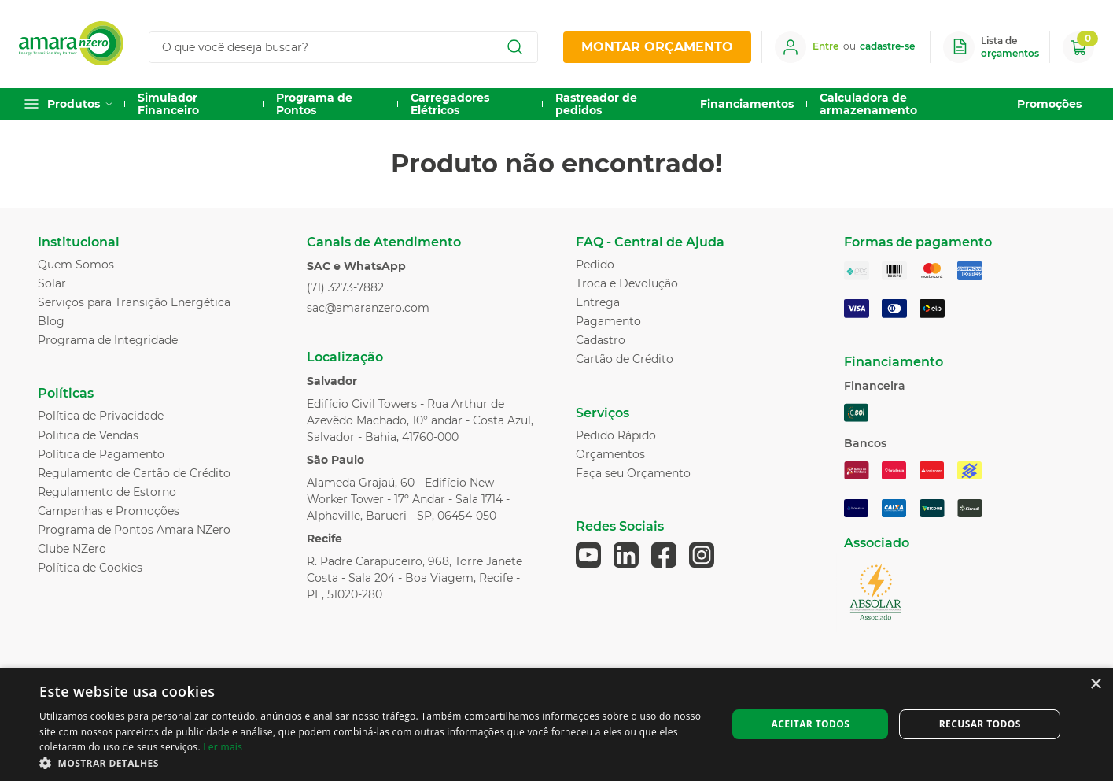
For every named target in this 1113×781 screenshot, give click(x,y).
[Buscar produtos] (515, 47)
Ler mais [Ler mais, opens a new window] (222, 746)
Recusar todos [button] (980, 724)
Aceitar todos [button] (811, 724)
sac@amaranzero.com (368, 308)
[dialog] (556, 724)
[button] (372, 762)
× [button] (1095, 684)
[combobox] (350, 47)
